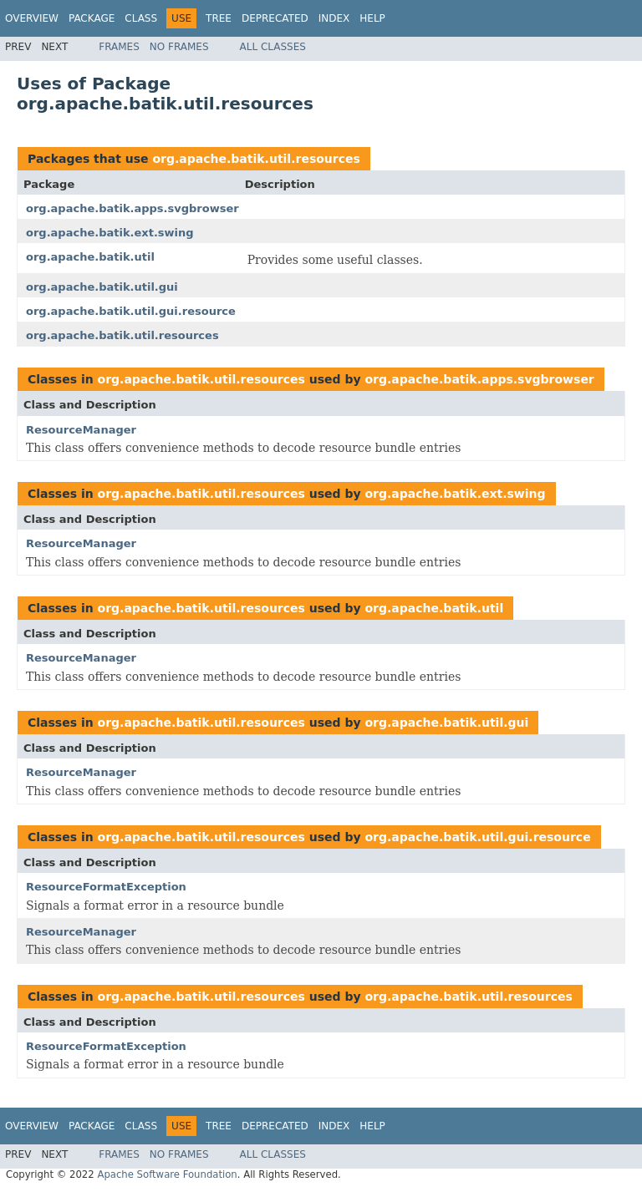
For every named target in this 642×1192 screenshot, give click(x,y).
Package (92, 18)
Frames (119, 47)
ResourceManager (81, 430)
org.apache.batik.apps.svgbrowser (132, 208)
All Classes (273, 47)
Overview (32, 18)
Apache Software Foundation (167, 1174)
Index (334, 18)
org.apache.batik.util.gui (102, 287)
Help (372, 18)
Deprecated (275, 18)
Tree (219, 18)
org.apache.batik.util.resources (255, 158)
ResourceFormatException (106, 886)
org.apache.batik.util (90, 257)
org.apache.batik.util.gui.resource (131, 311)
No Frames (179, 47)
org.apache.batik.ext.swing (110, 232)
